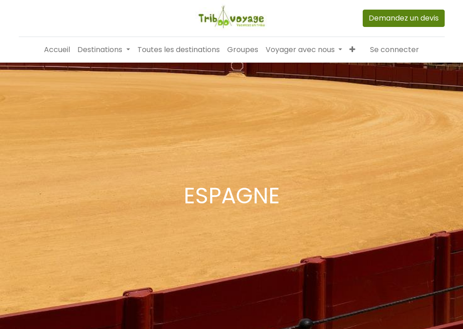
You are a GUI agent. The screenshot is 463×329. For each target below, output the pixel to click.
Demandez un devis (404, 18)
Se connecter (394, 49)
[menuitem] (57, 50)
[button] (352, 50)
